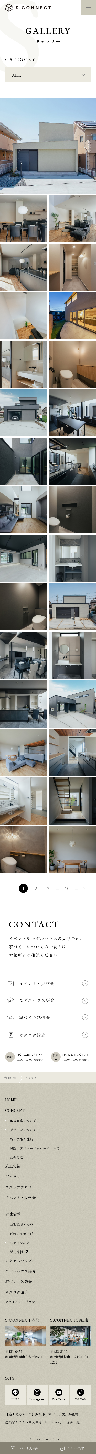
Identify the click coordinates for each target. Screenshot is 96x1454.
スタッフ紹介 (20, 1242)
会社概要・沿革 (21, 1224)
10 (67, 888)
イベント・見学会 (20, 1197)
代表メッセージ (21, 1233)
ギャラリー (14, 1176)
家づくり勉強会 (18, 1281)
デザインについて (23, 1129)
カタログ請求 (16, 1292)
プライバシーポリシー (21, 1301)
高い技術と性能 (21, 1139)
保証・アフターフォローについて (35, 1148)
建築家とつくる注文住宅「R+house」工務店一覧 (42, 1422)
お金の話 (16, 1157)
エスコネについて (23, 1120)
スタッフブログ (18, 1187)
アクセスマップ (18, 1260)
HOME (12, 1078)
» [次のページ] (84, 889)
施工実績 (12, 1166)
